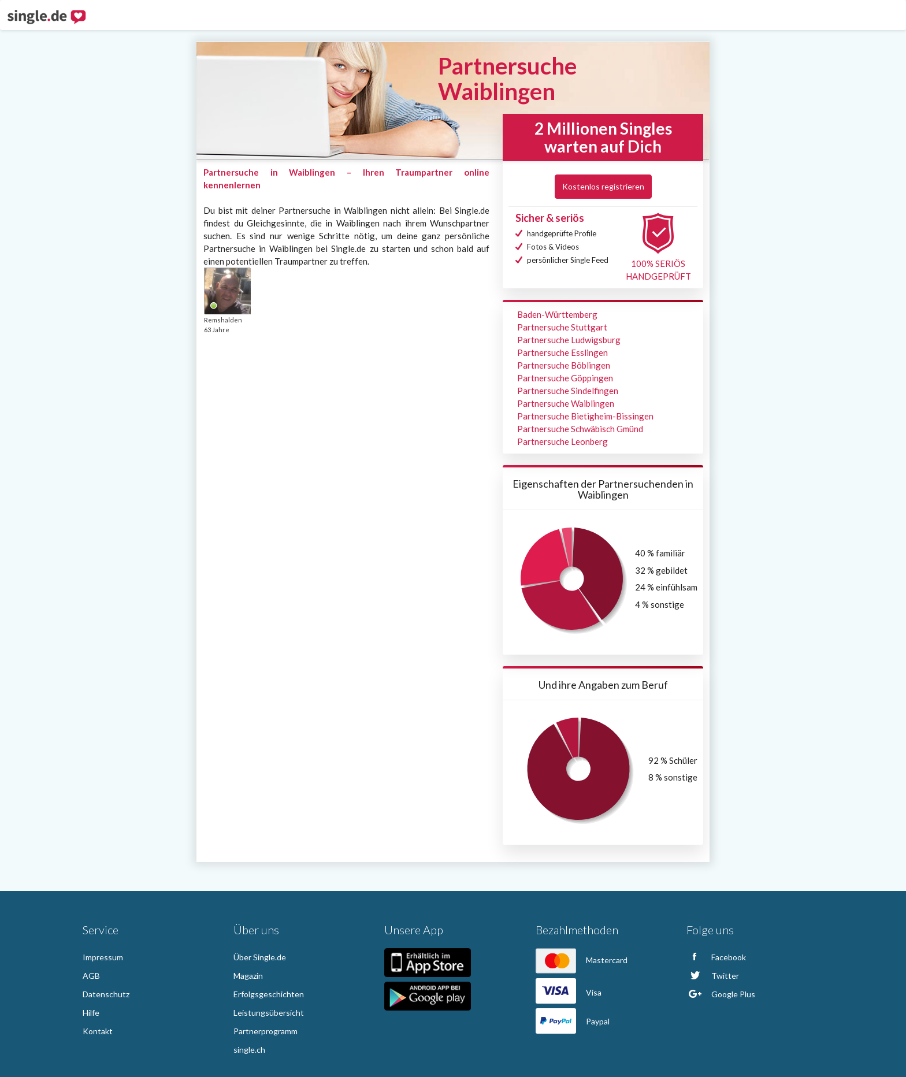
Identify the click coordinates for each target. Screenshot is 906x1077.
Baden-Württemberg (557, 314)
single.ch (249, 1049)
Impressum (103, 957)
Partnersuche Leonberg (562, 441)
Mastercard (581, 960)
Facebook (716, 957)
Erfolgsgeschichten (268, 994)
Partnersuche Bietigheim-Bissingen (585, 416)
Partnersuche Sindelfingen (567, 390)
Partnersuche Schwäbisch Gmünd (580, 429)
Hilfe (91, 1012)
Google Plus (720, 994)
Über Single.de (259, 957)
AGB (91, 976)
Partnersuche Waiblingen (565, 403)
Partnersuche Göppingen (565, 378)
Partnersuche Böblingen (563, 365)
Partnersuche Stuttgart (562, 327)
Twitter (712, 976)
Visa (568, 992)
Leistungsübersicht (268, 1012)
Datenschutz (106, 994)
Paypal (573, 1021)
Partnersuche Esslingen (562, 352)
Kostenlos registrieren (603, 186)
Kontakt (98, 1031)
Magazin (248, 976)
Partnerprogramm (265, 1031)
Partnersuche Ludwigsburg (569, 340)
